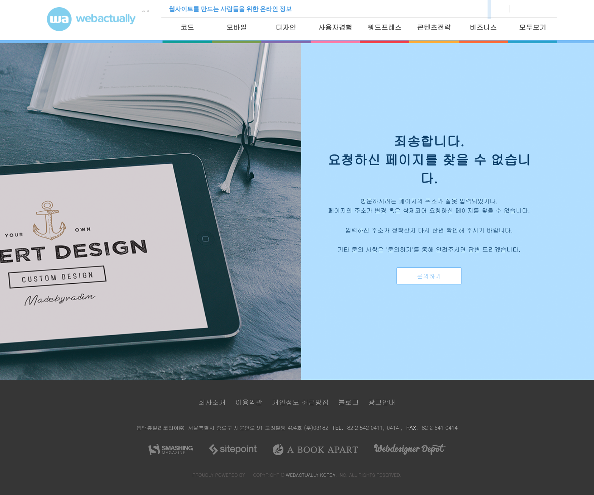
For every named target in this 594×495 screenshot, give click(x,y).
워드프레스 (384, 27)
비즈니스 (483, 27)
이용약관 (249, 401)
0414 (394, 427)
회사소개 (212, 401)
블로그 (348, 401)
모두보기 (532, 27)
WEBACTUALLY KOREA (311, 474)
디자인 (286, 27)
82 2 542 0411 (365, 427)
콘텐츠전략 (434, 27)
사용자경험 (335, 27)
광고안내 (381, 401)
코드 (187, 27)
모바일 (236, 27)
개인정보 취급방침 (300, 401)
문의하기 (429, 276)
